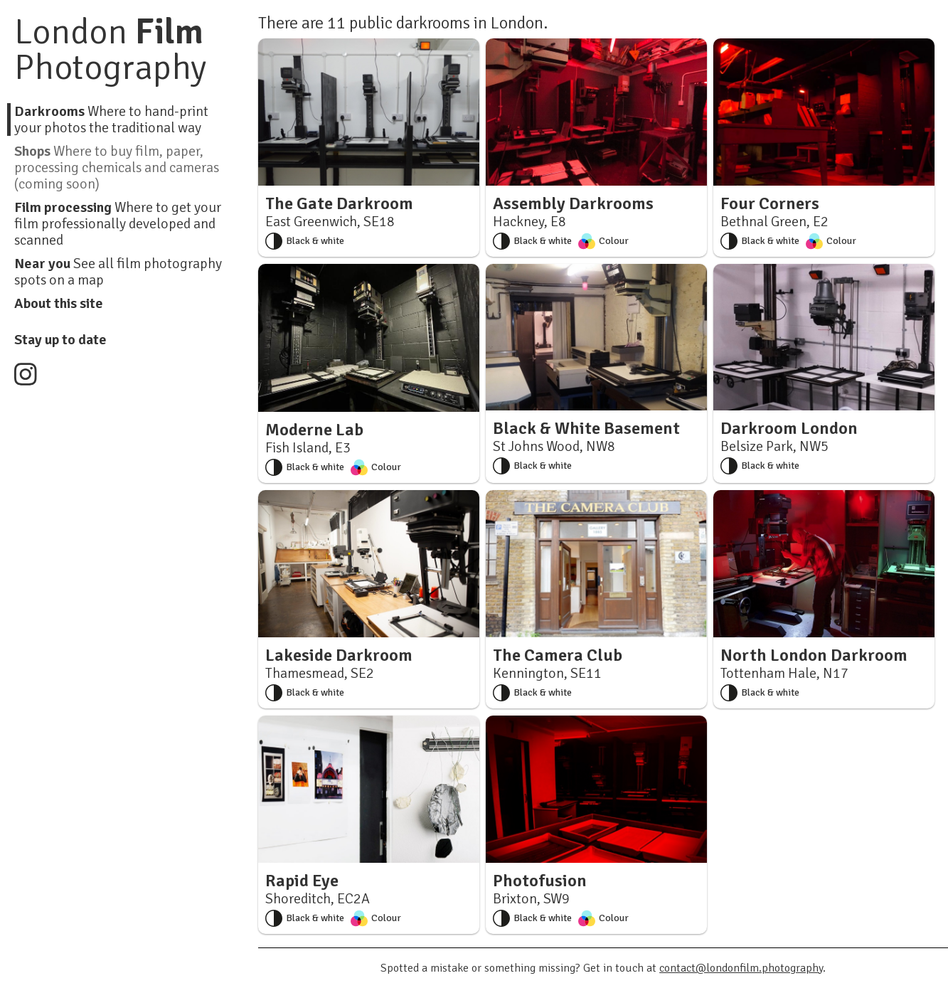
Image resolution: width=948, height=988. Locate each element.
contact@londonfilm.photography (741, 968)
